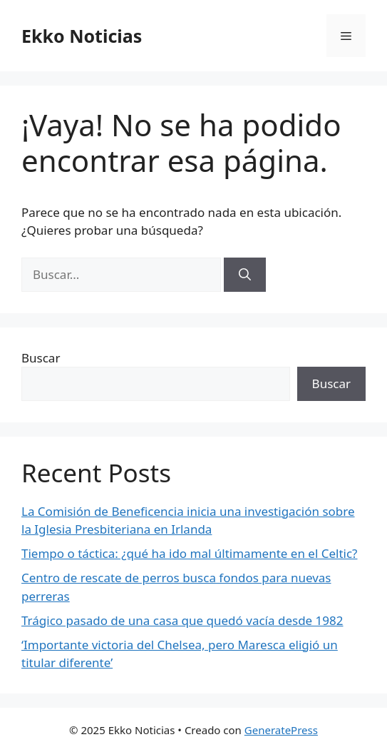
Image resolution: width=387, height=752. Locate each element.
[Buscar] (245, 275)
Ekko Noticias (81, 36)
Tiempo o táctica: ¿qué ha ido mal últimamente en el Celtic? (189, 553)
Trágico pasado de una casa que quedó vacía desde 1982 (182, 620)
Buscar (40, 358)
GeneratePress (281, 730)
